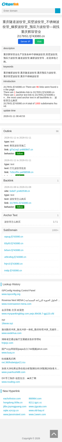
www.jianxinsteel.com (14, 414)
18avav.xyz (7, 323)
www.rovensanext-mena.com (16, 304)
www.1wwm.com (37, 414)
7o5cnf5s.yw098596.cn (21, 172)
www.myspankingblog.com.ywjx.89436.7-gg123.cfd (28, 313)
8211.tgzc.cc (35, 402)
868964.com (35, 398)
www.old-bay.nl (36, 410)
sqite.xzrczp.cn (11, 410)
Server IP (25, 41)
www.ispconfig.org (11, 294)
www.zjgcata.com (38, 406)
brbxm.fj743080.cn (13, 250)
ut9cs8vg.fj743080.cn (15, 257)
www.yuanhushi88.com (13, 372)
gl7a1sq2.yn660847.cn (21, 149)
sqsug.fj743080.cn (13, 236)
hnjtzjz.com (7, 343)
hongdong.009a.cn (12, 402)
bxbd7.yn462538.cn (20, 191)
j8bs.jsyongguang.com (14, 406)
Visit (39, 41)
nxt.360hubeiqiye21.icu (13, 362)
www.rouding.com (11, 382)
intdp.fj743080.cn (13, 270)
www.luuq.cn (8, 352)
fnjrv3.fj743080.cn (13, 263)
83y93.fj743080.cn (13, 243)
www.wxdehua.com (11, 333)
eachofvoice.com (12, 398)
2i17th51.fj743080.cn (20, 203)
